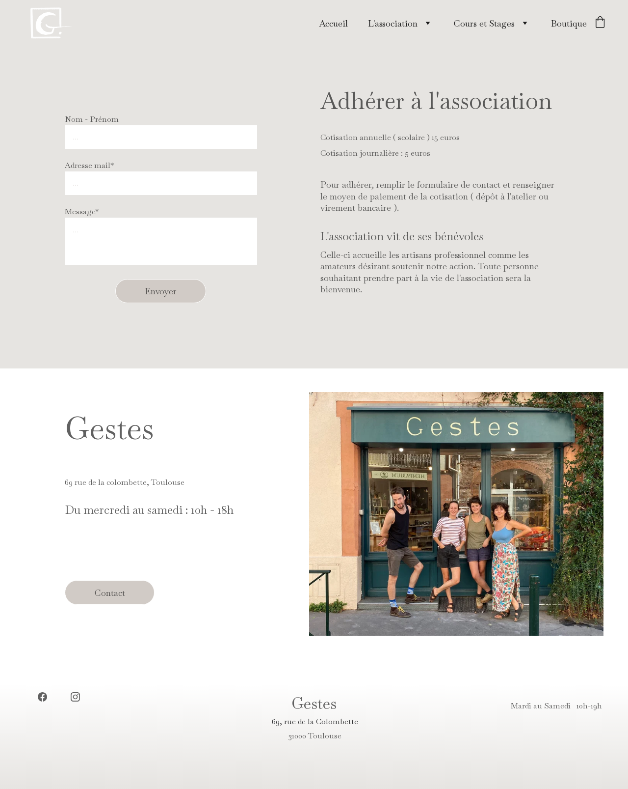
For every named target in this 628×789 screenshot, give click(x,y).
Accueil (333, 23)
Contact (110, 592)
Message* (82, 211)
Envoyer (161, 291)
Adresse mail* (89, 165)
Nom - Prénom (92, 119)
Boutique (569, 23)
